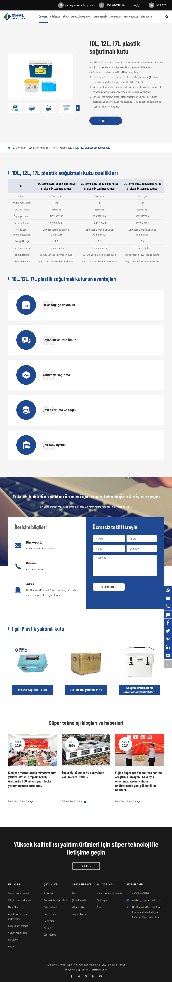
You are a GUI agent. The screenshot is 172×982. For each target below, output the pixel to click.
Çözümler (55, 19)
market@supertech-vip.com (79, 5)
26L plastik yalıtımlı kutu (86, 690)
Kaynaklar (115, 19)
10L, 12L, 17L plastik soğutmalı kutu (92, 147)
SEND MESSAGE (109, 586)
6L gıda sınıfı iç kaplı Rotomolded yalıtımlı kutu (139, 690)
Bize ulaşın (146, 19)
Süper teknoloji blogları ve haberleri (86, 722)
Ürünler (43, 19)
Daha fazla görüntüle (20, 801)
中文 (136, 5)
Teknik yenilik (100, 19)
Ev (14, 147)
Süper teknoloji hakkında (76, 19)
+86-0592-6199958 (114, 5)
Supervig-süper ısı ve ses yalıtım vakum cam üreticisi (83, 775)
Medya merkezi (131, 19)
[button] (78, 108)
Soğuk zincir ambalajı (39, 147)
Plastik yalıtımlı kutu (62, 147)
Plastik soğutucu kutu (32, 690)
